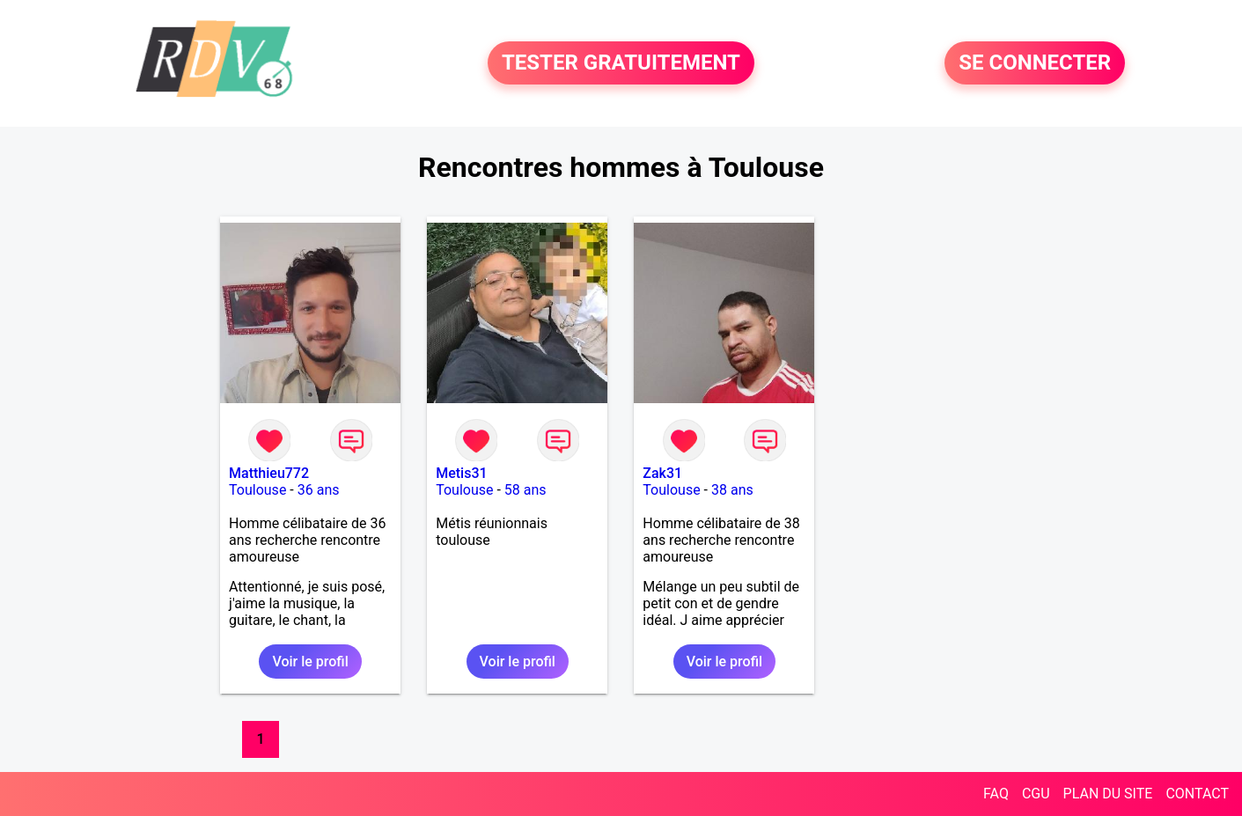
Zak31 (662, 473)
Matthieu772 (269, 473)
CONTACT (1197, 793)
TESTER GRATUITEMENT (621, 63)
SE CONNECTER (1035, 63)
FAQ (996, 793)
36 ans (319, 490)
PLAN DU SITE (1108, 793)
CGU (1036, 793)
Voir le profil (310, 661)
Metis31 (461, 473)
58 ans (525, 490)
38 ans (732, 490)
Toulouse (257, 490)
